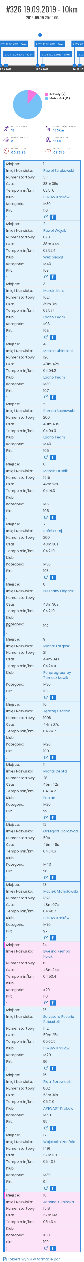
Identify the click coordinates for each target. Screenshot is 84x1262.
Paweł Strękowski (58, 170)
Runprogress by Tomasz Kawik (57, 675)
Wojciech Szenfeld (59, 1141)
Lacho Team (55, 317)
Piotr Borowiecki (57, 1081)
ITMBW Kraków (57, 197)
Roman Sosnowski (59, 410)
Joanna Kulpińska (58, 1202)
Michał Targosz (56, 646)
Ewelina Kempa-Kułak (57, 954)
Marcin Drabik (55, 470)
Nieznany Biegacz (58, 591)
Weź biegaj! (54, 257)
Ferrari (50, 797)
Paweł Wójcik (54, 230)
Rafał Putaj (52, 530)
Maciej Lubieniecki (58, 350)
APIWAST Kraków (59, 1108)
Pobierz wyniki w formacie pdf (31, 1259)
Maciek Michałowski (60, 891)
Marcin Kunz (54, 290)
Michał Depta (55, 771)
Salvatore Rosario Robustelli (58, 1019)
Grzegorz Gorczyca (60, 831)
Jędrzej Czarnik (56, 711)
